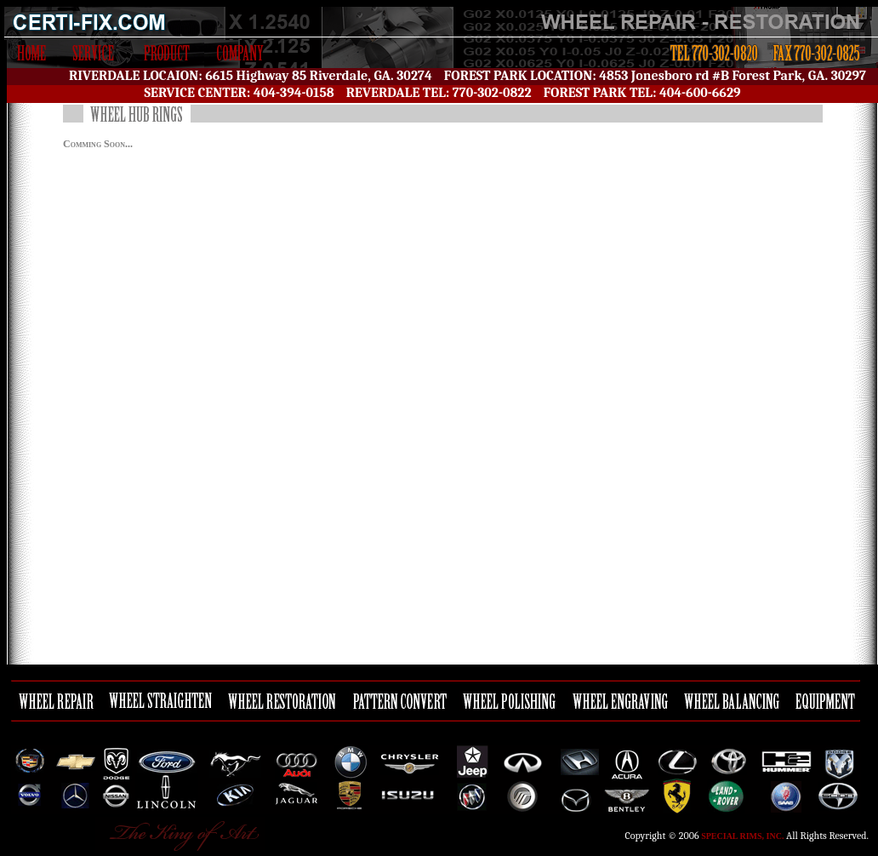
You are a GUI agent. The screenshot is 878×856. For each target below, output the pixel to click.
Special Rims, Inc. (742, 836)
